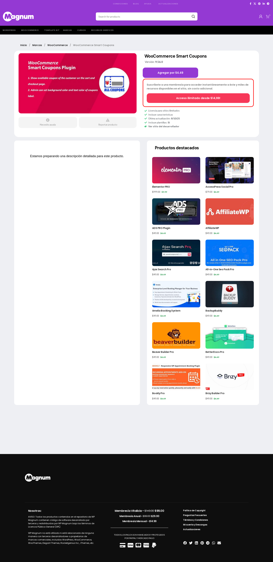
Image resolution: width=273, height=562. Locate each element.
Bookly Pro (158, 393)
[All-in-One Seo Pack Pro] (229, 253)
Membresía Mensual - (139, 521)
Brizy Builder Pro (215, 393)
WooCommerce (57, 45)
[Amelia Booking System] (176, 294)
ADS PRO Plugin (161, 228)
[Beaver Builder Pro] (176, 335)
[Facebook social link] (250, 3)
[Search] (147, 16)
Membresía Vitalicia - (139, 511)
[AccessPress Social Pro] (229, 170)
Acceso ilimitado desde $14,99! (198, 98)
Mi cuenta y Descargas (195, 524)
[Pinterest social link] (259, 3)
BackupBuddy (213, 310)
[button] (185, 543)
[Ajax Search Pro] (176, 253)
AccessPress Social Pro (219, 187)
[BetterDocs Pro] (229, 335)
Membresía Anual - (139, 516)
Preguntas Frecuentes (195, 515)
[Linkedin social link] (264, 3)
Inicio (24, 45)
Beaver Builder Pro (163, 352)
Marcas (37, 45)
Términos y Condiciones (195, 519)
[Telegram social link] (268, 3)
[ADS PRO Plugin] (176, 211)
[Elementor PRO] (176, 170)
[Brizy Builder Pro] (229, 377)
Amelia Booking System (166, 310)
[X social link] (255, 3)
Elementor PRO (161, 187)
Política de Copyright (194, 510)
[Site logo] (18, 16)
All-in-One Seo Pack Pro (219, 269)
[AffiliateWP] (229, 211)
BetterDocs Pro (214, 352)
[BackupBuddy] (229, 294)
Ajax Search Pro (161, 269)
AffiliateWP (212, 228)
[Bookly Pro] (176, 377)
